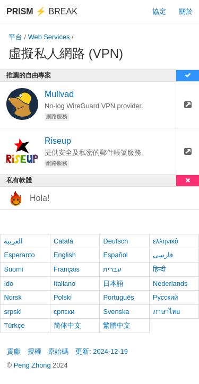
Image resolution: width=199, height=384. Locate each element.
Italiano (64, 283)
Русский (165, 297)
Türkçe (14, 325)
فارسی (163, 255)
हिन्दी (159, 269)
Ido (8, 283)
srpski (12, 312)
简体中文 (67, 325)
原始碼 (58, 351)
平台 (15, 37)
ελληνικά (166, 241)
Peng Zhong (33, 365)
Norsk (12, 297)
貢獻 (14, 351)
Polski (63, 297)
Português (118, 297)
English (65, 255)
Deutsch (115, 241)
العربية (13, 241)
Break (41, 11)
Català (63, 241)
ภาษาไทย (166, 312)
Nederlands (170, 283)
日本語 (113, 283)
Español (115, 255)
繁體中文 (117, 325)
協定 (159, 11)
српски (64, 312)
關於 (186, 11)
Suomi (13, 269)
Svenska (116, 312)
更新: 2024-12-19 (101, 351)
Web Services (49, 37)
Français (67, 269)
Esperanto (19, 255)
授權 (34, 351)
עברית (112, 269)
